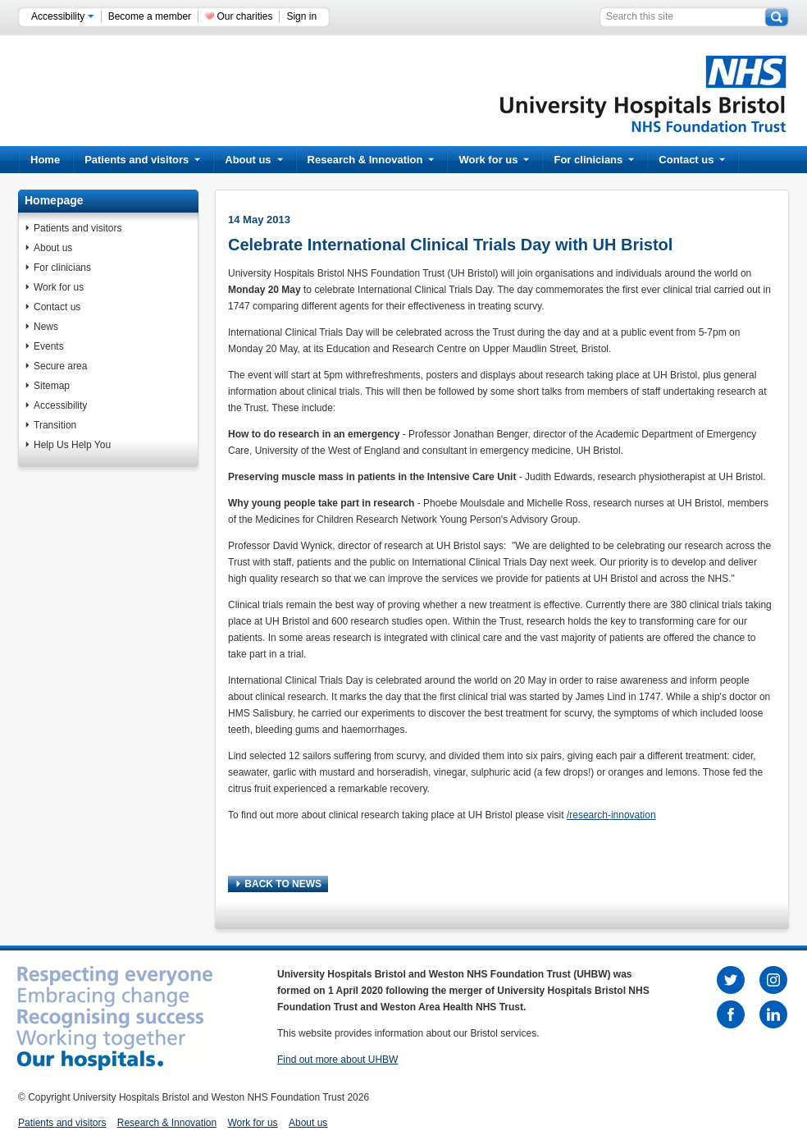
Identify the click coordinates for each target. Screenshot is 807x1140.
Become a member (149, 16)
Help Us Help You (72, 445)
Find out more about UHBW (337, 1059)
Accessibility (62, 16)
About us (253, 159)
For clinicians (594, 159)
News (46, 326)
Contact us (692, 159)
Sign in (301, 16)
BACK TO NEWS (278, 884)
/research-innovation (611, 815)
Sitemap (52, 385)
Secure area (60, 366)
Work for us (493, 159)
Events (49, 346)
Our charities (244, 16)
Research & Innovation (371, 159)
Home (45, 159)
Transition (55, 425)
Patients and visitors (142, 159)
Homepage (54, 200)
